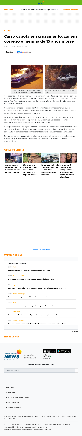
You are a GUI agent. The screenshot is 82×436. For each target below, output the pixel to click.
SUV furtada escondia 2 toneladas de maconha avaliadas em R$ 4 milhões (37, 288)
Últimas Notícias (13, 255)
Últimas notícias (70, 10)
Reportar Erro (13, 408)
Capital (7, 31)
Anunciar (10, 392)
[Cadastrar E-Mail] (39, 370)
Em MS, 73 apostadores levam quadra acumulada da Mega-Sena (33, 279)
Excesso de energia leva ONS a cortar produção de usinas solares (33, 297)
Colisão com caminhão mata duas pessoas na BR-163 (29, 270)
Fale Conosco (13, 403)
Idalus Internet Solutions (42, 429)
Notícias (74, 332)
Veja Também (14, 150)
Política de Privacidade (17, 398)
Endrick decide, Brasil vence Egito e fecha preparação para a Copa (34, 315)
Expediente (11, 387)
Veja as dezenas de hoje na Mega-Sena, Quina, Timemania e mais (33, 306)
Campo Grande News (41, 250)
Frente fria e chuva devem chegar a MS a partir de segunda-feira (48, 10)
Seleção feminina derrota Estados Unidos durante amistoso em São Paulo (37, 324)
